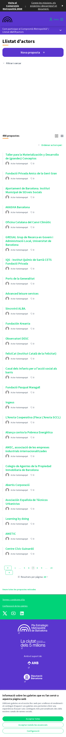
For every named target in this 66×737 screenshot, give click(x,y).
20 (46, 576)
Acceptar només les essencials (33, 725)
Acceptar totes (33, 718)
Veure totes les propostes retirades (19, 589)
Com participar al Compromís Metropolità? (25, 28)
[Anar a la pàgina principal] (25, 19)
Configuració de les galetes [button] (15, 606)
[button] (56, 135)
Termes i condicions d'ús (13, 599)
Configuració (33, 731)
